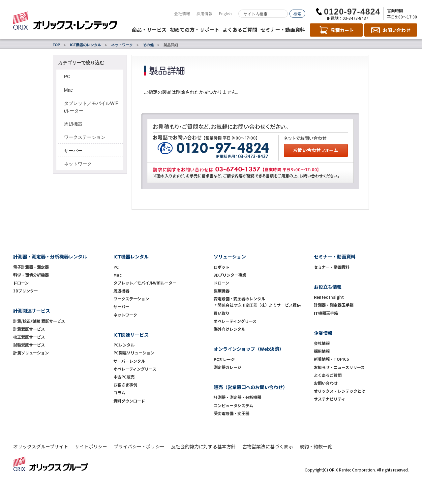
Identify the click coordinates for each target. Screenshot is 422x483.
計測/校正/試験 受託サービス (39, 321)
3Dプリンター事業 (230, 275)
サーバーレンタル (129, 361)
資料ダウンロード (129, 401)
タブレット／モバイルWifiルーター (144, 283)
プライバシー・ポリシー (139, 446)
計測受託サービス (29, 329)
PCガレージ (224, 359)
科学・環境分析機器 (31, 275)
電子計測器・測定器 (31, 267)
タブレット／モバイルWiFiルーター (91, 107)
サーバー (73, 150)
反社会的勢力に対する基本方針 (203, 446)
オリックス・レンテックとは (339, 391)
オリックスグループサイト (40, 446)
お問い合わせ (326, 383)
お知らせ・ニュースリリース (339, 367)
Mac (68, 90)
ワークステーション (85, 137)
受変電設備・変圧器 (231, 413)
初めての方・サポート (194, 29)
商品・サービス (149, 29)
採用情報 (204, 13)
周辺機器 (73, 124)
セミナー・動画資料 (282, 29)
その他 (148, 45)
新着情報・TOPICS (331, 359)
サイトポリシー (91, 446)
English (225, 13)
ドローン (21, 283)
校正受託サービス (29, 337)
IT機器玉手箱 (326, 313)
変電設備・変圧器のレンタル (239, 298)
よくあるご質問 (240, 29)
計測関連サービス (31, 310)
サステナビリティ (329, 399)
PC (67, 76)
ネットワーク (122, 45)
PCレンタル (124, 344)
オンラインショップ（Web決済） (249, 349)
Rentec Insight (329, 297)
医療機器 (221, 290)
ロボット (221, 267)
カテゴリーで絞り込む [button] (81, 62)
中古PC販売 (124, 376)
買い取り (221, 313)
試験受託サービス (29, 344)
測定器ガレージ (227, 367)
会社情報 (182, 13)
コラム (119, 392)
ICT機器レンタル (131, 256)
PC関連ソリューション (133, 352)
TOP (56, 45)
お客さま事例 (125, 384)
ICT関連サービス (131, 334)
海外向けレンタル (231, 329)
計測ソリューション (31, 352)
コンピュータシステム (233, 405)
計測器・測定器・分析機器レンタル (50, 256)
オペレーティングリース (134, 369)
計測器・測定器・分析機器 (237, 397)
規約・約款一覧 (316, 446)
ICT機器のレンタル (85, 45)
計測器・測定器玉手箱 (333, 305)
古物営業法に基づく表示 (267, 446)
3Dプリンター (25, 290)
